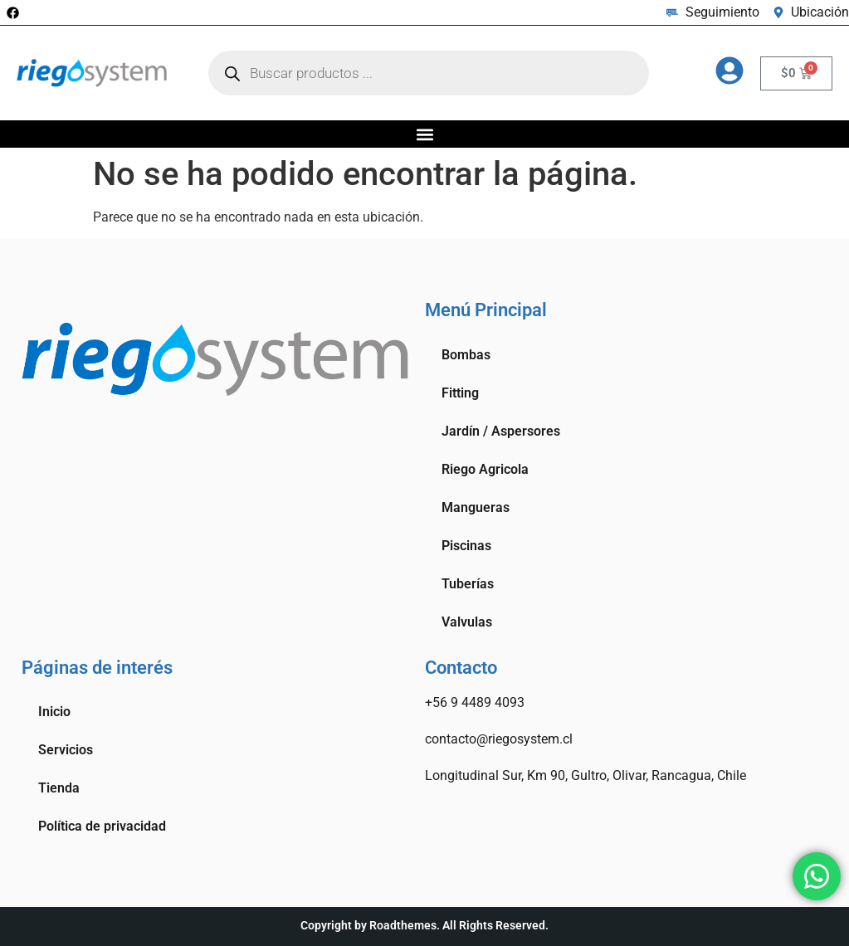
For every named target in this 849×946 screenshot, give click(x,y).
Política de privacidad (102, 826)
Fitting (460, 393)
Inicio (54, 711)
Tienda (59, 788)
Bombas (466, 355)
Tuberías (468, 584)
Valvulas (467, 622)
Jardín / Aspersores (501, 431)
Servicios (65, 750)
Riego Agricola (485, 469)
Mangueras (476, 507)
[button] (424, 134)
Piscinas (466, 545)
